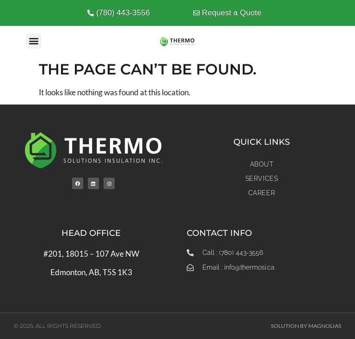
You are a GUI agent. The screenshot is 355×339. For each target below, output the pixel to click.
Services (261, 178)
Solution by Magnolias (306, 325)
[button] (33, 41)
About (262, 164)
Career (261, 193)
